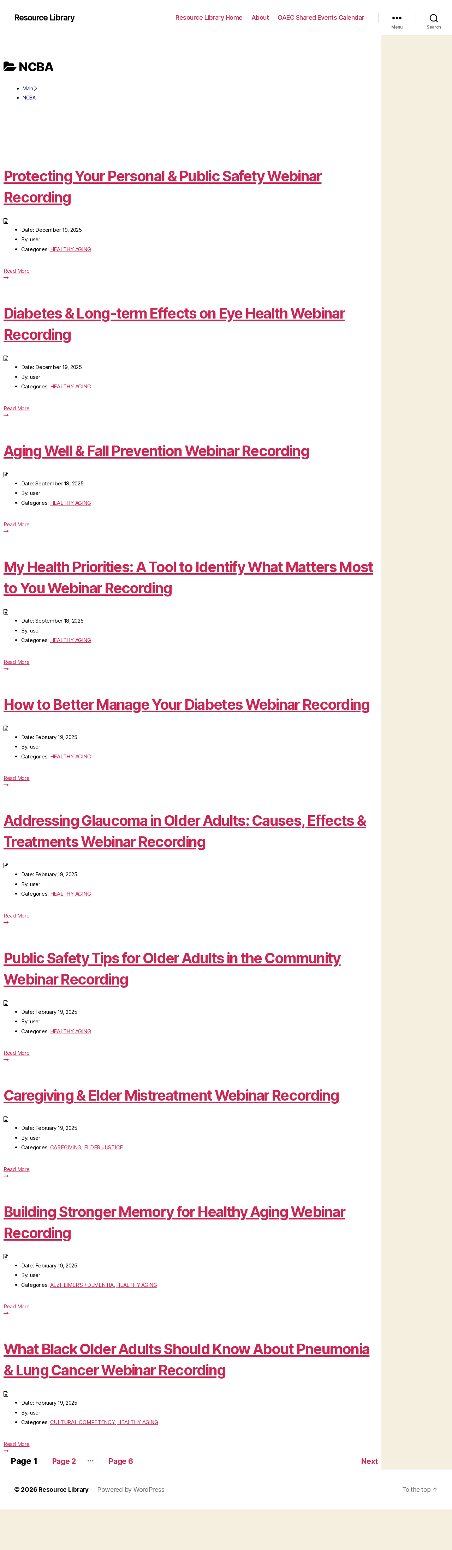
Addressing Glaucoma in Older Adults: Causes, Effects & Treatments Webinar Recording (182, 851)
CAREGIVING (65, 1189)
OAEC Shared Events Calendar (321, 17)
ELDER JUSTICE (103, 1189)
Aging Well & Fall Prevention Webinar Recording (184, 450)
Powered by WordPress (133, 1530)
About (260, 17)
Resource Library (47, 17)
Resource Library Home (209, 17)
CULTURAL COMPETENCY (82, 1464)
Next (368, 1501)
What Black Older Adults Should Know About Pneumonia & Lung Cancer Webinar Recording (179, 1401)
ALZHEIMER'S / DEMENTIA (82, 1327)
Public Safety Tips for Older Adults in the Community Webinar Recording (156, 989)
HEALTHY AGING (70, 249)
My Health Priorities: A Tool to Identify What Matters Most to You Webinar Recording (169, 577)
